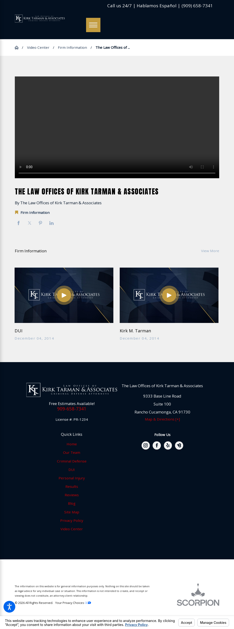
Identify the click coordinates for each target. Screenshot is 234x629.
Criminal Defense (72, 461)
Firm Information (72, 47)
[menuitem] (71, 444)
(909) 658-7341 (197, 6)
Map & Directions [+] (162, 419)
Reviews (72, 495)
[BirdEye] (179, 445)
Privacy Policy (71, 520)
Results (71, 486)
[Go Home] (18, 47)
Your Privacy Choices (73, 603)
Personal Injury (72, 478)
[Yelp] (168, 445)
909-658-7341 (71, 408)
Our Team (71, 452)
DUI (71, 469)
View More (210, 250)
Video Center (38, 47)
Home (72, 444)
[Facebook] (157, 445)
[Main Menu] (93, 25)
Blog (71, 503)
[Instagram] (146, 445)
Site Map (71, 512)
